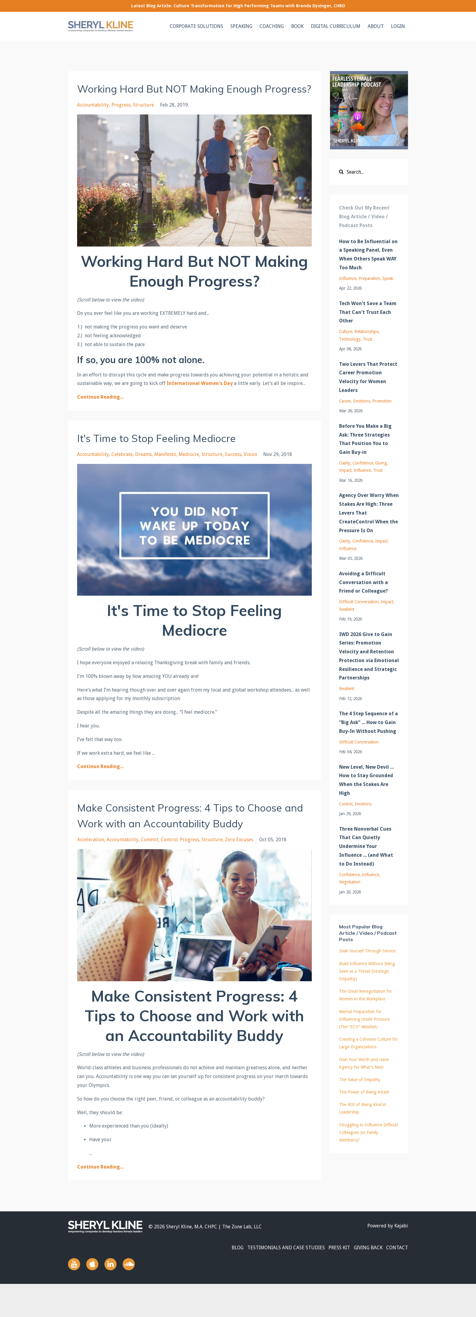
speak (387, 278)
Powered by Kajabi (387, 1258)
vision (250, 470)
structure (143, 121)
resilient (346, 609)
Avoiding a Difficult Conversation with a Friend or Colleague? (363, 582)
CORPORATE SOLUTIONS (196, 26)
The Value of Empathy (359, 1079)
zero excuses (239, 871)
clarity (344, 463)
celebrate (122, 470)
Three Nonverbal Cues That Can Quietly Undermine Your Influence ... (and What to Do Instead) (366, 846)
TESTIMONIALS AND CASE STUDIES (275, 1280)
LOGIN (398, 26)
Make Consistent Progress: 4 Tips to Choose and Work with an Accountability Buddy (191, 838)
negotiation (349, 882)
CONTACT (397, 1280)
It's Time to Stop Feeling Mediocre (172, 453)
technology (350, 339)
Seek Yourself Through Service (367, 950)
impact (345, 470)
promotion (382, 401)
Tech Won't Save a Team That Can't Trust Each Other (367, 312)
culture (345, 331)
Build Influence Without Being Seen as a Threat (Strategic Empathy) (367, 971)
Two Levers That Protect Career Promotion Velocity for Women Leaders (368, 377)
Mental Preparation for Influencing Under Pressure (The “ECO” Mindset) (364, 1019)
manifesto (165, 470)
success (233, 470)
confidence (362, 463)
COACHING (272, 26)
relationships (366, 331)
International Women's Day (200, 399)
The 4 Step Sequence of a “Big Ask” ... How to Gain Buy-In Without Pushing (368, 722)
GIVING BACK (364, 1280)
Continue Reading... (100, 413)
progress (121, 121)
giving (381, 463)
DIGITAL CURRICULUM (335, 26)
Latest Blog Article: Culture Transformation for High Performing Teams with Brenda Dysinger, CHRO (238, 5)
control (169, 871)
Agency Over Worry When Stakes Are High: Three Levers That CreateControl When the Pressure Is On (369, 512)
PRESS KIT (332, 1280)
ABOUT (376, 26)
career (345, 401)
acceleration (90, 871)
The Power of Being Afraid (364, 1092)
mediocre (188, 470)
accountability (93, 121)
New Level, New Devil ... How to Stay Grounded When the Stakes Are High (366, 780)
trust (367, 339)
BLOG (223, 1280)
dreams (143, 470)
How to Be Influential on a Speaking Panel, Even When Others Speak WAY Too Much (368, 255)
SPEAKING (241, 26)
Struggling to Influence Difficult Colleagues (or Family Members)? (368, 1132)
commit (149, 871)
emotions (361, 401)
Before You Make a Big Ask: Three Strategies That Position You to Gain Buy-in (365, 439)
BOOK (297, 26)
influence (347, 278)
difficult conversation (359, 601)
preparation (369, 278)
